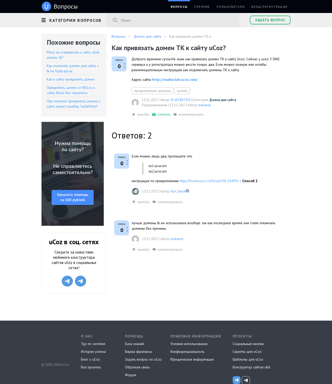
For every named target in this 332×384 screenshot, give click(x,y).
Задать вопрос (270, 20)
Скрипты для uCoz (247, 351)
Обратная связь (137, 367)
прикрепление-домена (152, 90)
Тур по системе (93, 343)
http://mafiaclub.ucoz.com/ (175, 79)
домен (182, 90)
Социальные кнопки (248, 343)
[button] (74, 19)
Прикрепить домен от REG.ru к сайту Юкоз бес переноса (71, 90)
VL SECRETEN (180, 100)
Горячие (202, 7)
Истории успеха (93, 351)
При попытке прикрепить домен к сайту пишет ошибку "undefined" (73, 104)
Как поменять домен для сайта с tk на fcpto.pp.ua (73, 68)
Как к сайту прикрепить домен (71, 79)
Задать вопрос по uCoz (143, 359)
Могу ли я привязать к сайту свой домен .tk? (73, 55)
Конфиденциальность (187, 351)
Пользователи (230, 7)
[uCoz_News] (236, 380)
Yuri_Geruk (178, 191)
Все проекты (91, 367)
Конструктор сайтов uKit (251, 367)
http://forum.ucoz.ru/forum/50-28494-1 (210, 180)
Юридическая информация (192, 359)
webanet (204, 105)
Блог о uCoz (90, 359)
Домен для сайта (223, 100)
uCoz (55, 345)
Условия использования (189, 343)
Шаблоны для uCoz (248, 359)
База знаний (134, 343)
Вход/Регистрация (269, 7)
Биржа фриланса (138, 351)
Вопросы (179, 7)
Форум (130, 375)
